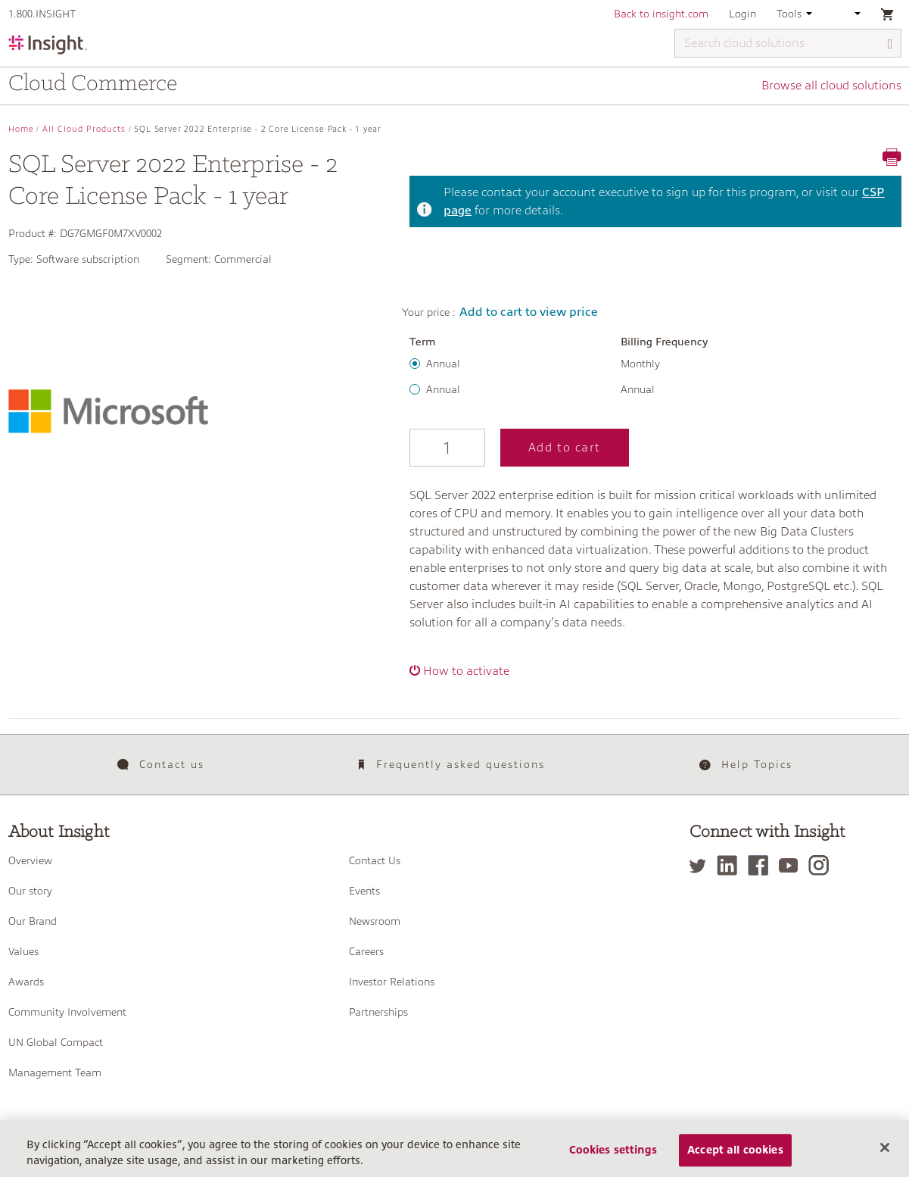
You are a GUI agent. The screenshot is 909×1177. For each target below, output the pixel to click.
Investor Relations (391, 982)
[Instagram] (822, 865)
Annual (443, 363)
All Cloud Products (84, 129)
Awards (26, 982)
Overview (30, 860)
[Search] (891, 44)
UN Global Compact (55, 1042)
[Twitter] (702, 865)
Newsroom (374, 921)
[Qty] (447, 448)
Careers (366, 951)
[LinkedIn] (731, 865)
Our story (30, 891)
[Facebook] (762, 865)
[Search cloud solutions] (787, 43)
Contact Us (374, 860)
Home (21, 129)
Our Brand (32, 921)
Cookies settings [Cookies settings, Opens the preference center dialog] (613, 1156)
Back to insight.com (661, 14)
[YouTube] (792, 865)
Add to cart (565, 447)
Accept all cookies (735, 1156)
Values (23, 951)
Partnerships (378, 1012)
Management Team (54, 1072)
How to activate (466, 671)
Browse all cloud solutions (831, 85)
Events (364, 891)
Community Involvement (67, 1012)
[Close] (884, 1154)
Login (742, 14)
